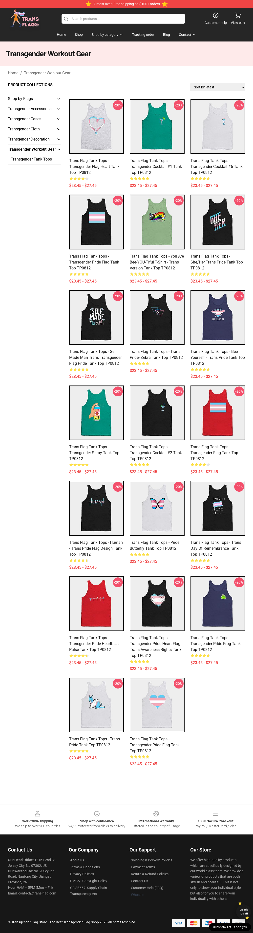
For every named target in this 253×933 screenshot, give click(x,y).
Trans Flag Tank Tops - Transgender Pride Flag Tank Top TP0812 (94, 262)
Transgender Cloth (24, 129)
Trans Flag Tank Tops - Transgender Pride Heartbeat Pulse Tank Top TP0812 (94, 643)
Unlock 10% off (243, 911)
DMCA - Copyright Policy (88, 881)
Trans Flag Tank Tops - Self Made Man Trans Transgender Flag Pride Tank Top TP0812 (95, 357)
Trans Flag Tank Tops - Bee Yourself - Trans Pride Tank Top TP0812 (217, 357)
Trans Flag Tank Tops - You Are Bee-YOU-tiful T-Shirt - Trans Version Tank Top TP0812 (157, 262)
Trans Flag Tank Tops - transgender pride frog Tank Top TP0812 (215, 643)
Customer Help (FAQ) (147, 888)
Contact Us (139, 881)
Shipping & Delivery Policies (151, 860)
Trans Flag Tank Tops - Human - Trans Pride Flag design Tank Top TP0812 (96, 548)
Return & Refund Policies (150, 874)
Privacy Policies (82, 874)
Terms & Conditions (85, 867)
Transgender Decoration (29, 139)
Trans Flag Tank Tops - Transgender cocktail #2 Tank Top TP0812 (156, 453)
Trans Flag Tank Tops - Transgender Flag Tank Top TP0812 (214, 453)
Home (13, 73)
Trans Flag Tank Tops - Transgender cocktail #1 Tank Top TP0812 (156, 166)
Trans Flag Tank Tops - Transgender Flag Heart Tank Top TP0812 (94, 166)
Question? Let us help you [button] (230, 927)
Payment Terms (143, 867)
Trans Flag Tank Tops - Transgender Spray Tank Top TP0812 (94, 453)
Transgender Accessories (29, 108)
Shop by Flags (20, 98)
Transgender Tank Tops (31, 159)
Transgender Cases (24, 119)
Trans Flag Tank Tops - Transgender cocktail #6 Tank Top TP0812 (216, 166)
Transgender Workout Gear (47, 73)
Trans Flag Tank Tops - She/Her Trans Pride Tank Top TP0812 (216, 262)
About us (77, 860)
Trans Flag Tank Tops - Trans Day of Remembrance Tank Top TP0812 (215, 548)
